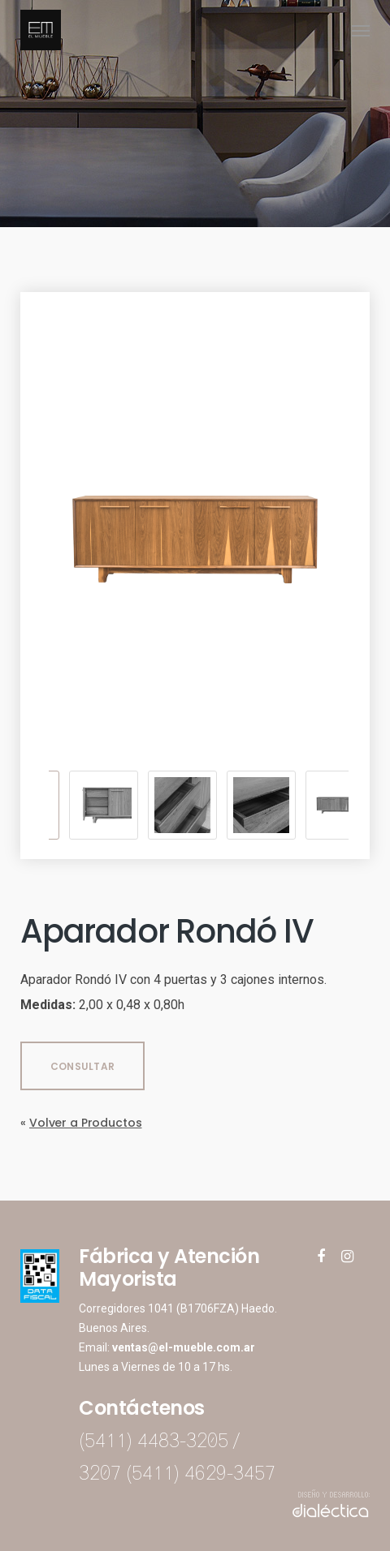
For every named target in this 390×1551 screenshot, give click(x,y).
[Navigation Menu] (361, 30)
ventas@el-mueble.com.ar (183, 1347)
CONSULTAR (82, 1066)
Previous (36, 805)
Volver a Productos (85, 1123)
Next (353, 805)
